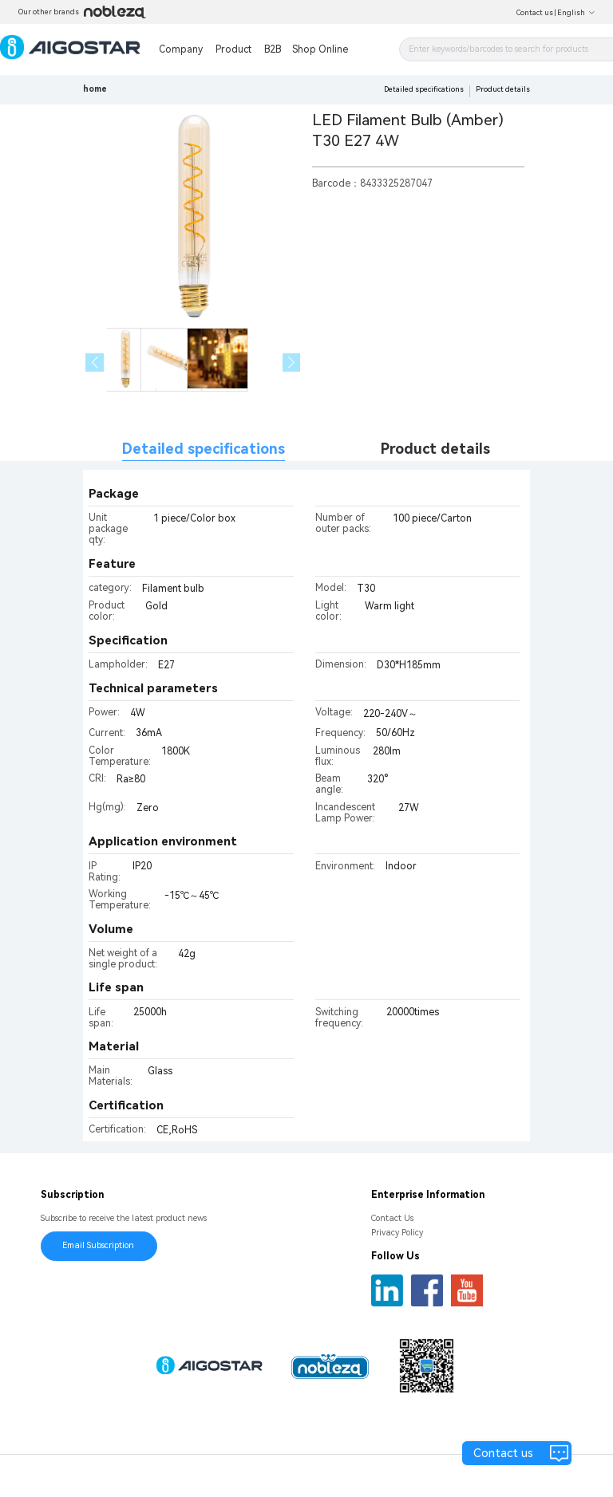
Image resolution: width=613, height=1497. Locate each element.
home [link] (95, 89)
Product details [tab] (435, 448)
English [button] (576, 13)
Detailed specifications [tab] (203, 448)
